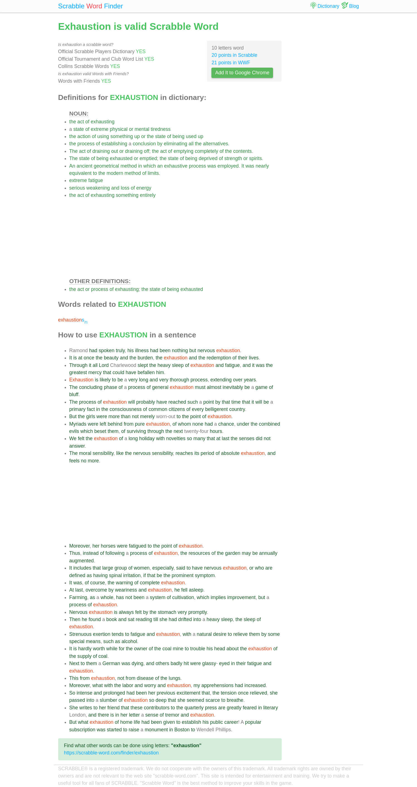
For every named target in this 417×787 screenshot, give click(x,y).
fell (184, 590)
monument (156, 729)
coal (166, 648)
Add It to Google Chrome (242, 72)
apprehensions (217, 685)
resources (199, 553)
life (137, 722)
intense (84, 693)
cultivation (183, 597)
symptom (205, 575)
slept (143, 365)
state (78, 129)
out (114, 151)
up (137, 136)
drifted (185, 619)
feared (250, 707)
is (75, 358)
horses (108, 546)
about (232, 648)
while (112, 648)
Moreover (79, 546)
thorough (179, 380)
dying (137, 663)
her (95, 546)
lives (254, 358)
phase (110, 387)
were (101, 416)
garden (232, 553)
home (126, 722)
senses (247, 438)
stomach (167, 612)
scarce (213, 700)
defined (77, 575)
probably (145, 402)
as (89, 575)
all (191, 143)
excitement (188, 693)
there (103, 715)
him (160, 372)
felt (81, 438)
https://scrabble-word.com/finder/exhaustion (111, 753)
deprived (208, 158)
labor (127, 685)
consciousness (125, 409)
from (128, 424)
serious (77, 188)
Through (78, 365)
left (103, 424)
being (178, 136)
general (160, 387)
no (84, 461)
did (259, 438)
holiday (147, 438)
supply (84, 656)
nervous (206, 350)
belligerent (216, 409)
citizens (177, 409)
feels (74, 461)
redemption (219, 358)
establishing (114, 143)
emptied (148, 158)
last (225, 438)
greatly (234, 707)
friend (113, 707)
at (80, 358)
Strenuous (80, 634)
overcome (96, 590)
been (165, 350)
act (80, 121)
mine (178, 648)
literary (270, 707)
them (113, 431)
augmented (81, 560)
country (237, 409)
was (211, 166)
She (73, 707)
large (107, 568)
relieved (258, 693)
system (157, 597)
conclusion (144, 143)
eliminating (175, 143)
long (143, 380)
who (259, 568)
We (73, 438)
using (103, 136)
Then (75, 619)
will (131, 402)
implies (218, 597)
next (178, 431)
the (72, 121)
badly (176, 663)
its (196, 453)
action (84, 136)
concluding (91, 387)
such (192, 402)
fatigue (95, 180)
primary (77, 409)
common (157, 409)
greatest (78, 372)
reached (177, 402)
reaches (184, 453)
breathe (235, 700)
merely (147, 416)
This (74, 678)
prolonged (114, 693)
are (268, 568)
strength (233, 158)
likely (105, 380)
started (114, 729)
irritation (132, 575)
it (90, 365)
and (115, 188)
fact (91, 409)
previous (166, 693)
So (72, 693)
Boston (182, 729)
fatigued (138, 546)
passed (77, 700)
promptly (197, 612)
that (107, 372)
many (199, 438)
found (95, 619)
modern (115, 173)
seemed (195, 700)
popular (253, 722)
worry (150, 685)
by (159, 143)
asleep (196, 590)
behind (115, 424)
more (114, 416)
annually (268, 553)
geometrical (106, 166)
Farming (78, 597)
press (211, 707)
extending (220, 380)
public (216, 722)
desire (219, 634)
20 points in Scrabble (234, 55)
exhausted (121, 158)
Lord (104, 365)
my (197, 685)
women (142, 568)
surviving (136, 431)
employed (228, 166)
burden (145, 358)
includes (82, 568)
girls (90, 416)
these (137, 707)
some (274, 634)
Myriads (78, 424)
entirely (148, 195)
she (163, 619)
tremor (172, 715)
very (133, 380)
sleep (178, 365)
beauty (111, 358)
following (115, 553)
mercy (95, 372)
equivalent (80, 173)
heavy (163, 365)
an (160, 166)
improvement (241, 597)
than (125, 416)
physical (119, 129)
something (121, 136)
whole (107, 597)
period (207, 453)
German (111, 663)
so (189, 438)
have (131, 372)
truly (120, 350)
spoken (106, 350)
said (180, 568)
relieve (240, 634)
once (89, 358)
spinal (115, 575)
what (97, 685)
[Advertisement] (175, 238)
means (93, 641)
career (231, 722)
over (237, 380)
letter (134, 715)
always (126, 612)
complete (150, 582)
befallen (146, 372)
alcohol (129, 641)
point (208, 402)
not (135, 416)
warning (124, 582)
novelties (175, 438)
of (87, 121)
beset (100, 431)
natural (204, 634)
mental (142, 129)
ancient (84, 166)
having (100, 575)
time (236, 402)
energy (143, 188)
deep (161, 700)
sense (151, 715)
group (120, 568)
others (162, 663)
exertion (102, 634)
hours (216, 431)
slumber (108, 700)
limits (153, 173)
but (192, 350)
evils (74, 431)
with (160, 438)
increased (254, 685)
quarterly (193, 707)
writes (85, 707)
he (177, 590)
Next (74, 663)
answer (77, 446)
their (242, 358)
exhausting (102, 121)
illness (142, 350)
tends (118, 634)
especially (163, 568)
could (118, 372)
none (197, 424)
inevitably (233, 387)
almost (214, 387)
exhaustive (175, 166)
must (200, 387)
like (119, 453)
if (144, 575)
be (120, 380)
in (140, 166)
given (169, 722)
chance (226, 424)
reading (144, 619)
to (95, 173)
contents (242, 151)
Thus (74, 553)
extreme (100, 129)
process (86, 143)
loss (125, 188)
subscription (82, 729)
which (149, 166)
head (219, 648)
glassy (209, 663)
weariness (126, 590)
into (197, 619)
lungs (175, 678)
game (261, 387)
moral (85, 453)
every (198, 409)
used (191, 136)
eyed (224, 663)
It (243, 166)
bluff (74, 394)
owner (140, 648)
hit (186, 663)
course (97, 582)
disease (145, 678)
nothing (180, 350)
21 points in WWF (230, 62)
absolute (230, 453)
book (111, 619)
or (131, 129)
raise (134, 729)
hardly (85, 648)
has (120, 597)
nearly (262, 166)
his (130, 350)
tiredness (160, 129)
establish (191, 722)
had (93, 350)
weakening (98, 188)
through (155, 431)
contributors (157, 707)
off (146, 151)
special (77, 641)
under (243, 424)
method (128, 166)
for (122, 648)
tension (228, 693)
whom (184, 424)
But (73, 416)
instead (91, 553)
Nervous (78, 612)
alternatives (215, 143)
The (73, 151)
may (246, 553)
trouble (197, 648)
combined (269, 424)
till (155, 619)
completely (206, 151)
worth (99, 648)
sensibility (103, 453)
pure (140, 424)
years (250, 380)
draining (101, 151)
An (72, 166)
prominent (182, 575)
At (71, 590)
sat (131, 619)
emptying (183, 151)
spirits (255, 158)
